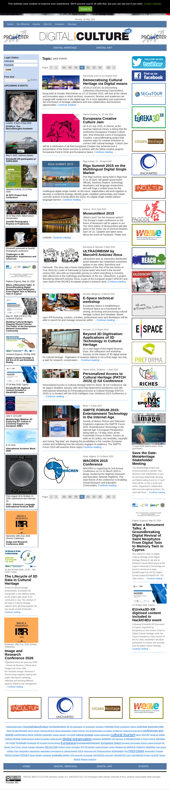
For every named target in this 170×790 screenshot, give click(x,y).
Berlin (9, 731)
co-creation (107, 731)
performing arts (90, 751)
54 (100, 67)
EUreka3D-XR (33, 743)
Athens (134, 727)
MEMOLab (131, 747)
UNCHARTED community (103, 755)
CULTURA (71, 735)
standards (47, 755)
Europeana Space (111, 743)
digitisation (96, 739)
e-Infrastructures (132, 739)
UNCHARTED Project (140, 755)
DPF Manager (117, 739)
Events (36, 24)
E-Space (145, 739)
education (160, 739)
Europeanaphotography (88, 743)
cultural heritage (84, 734)
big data (15, 731)
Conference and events (132, 731)
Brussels (23, 731)
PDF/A (80, 751)
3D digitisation (76, 726)
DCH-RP (146, 735)
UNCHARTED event (122, 755)
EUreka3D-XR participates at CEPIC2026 (21, 160)
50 (76, 67)
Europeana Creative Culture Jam (99, 120)
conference (117, 731)
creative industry (59, 735)
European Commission (131, 743)
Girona (24, 747)
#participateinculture (14, 727)
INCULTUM (51, 747)
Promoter (159, 751)
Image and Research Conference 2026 (16, 543)
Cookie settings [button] (152, 3)
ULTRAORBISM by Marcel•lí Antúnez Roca (102, 253)
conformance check (23, 734)
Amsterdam (90, 727)
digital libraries (56, 739)
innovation (75, 747)
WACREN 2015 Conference (95, 462)
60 (108, 67)
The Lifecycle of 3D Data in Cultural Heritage (21, 579)
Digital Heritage (27, 739)
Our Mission (23, 24)
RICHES (24, 755)
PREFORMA (136, 751)
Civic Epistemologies (94, 731)
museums (140, 747)
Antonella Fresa (112, 726)
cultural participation (102, 735)
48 (64, 67)
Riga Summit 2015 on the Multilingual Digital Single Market (104, 169)
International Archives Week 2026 (20, 449)
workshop (92, 759)
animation (100, 727)
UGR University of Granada (81, 755)
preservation (150, 751)
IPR (82, 747)
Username (9, 61)
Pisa (126, 751)
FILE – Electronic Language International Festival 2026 (20, 505)
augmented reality (156, 726)
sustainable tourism (61, 755)
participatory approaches (29, 751)
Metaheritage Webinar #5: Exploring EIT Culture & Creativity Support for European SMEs (19, 422)
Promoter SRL (12, 782)
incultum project (64, 747)
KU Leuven (89, 747)
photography (118, 751)
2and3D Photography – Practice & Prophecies (18, 222)
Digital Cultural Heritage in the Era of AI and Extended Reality (20, 360)
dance (138, 735)
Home (10, 24)
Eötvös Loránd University (151, 743)
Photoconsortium (104, 751)
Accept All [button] (85, 9)
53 (94, 67)
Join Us (48, 24)
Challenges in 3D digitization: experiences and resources (21, 256)
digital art (154, 735)
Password (8, 65)
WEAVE (77, 759)
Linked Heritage (101, 747)
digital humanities (42, 739)
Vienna (162, 755)
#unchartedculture (57, 726)
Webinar (84, 759)
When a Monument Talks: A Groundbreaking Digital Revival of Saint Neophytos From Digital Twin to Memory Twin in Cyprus (21, 289)
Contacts (59, 24)
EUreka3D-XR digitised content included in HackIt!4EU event (18, 390)
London (112, 747)
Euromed (43, 743)
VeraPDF (155, 755)
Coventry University (43, 735)
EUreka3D (21, 743)
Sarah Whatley (36, 755)
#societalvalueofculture (35, 726)
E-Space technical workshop (98, 300)
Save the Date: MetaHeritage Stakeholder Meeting (144, 458)
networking (150, 747)
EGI (7, 743)
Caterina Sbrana (47, 731)
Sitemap (72, 24)
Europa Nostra (54, 743)
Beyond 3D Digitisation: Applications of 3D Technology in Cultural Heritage (103, 339)
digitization (106, 739)
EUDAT (12, 743)
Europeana (68, 743)
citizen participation (63, 731)
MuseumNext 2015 (98, 213)
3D (68, 726)
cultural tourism (123, 735)
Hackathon (39, 747)
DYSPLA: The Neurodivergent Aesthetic (19, 127)
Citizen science (78, 731)
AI (84, 727)
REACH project (12, 755)
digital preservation (77, 739)
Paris (16, 751)
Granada (31, 747)
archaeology (125, 727)
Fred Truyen (16, 747)
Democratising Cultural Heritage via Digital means (105, 81)
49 (70, 67)
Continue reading (68, 105)
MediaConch (120, 747)
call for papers (33, 731)
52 (88, 67)
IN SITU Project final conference (16, 196)
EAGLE (152, 739)
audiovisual (142, 726)
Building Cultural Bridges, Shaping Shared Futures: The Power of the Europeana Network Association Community (21, 326)
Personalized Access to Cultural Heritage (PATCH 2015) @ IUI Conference (104, 377)
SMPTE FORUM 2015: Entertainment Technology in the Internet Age (105, 413)
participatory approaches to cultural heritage (58, 751)
